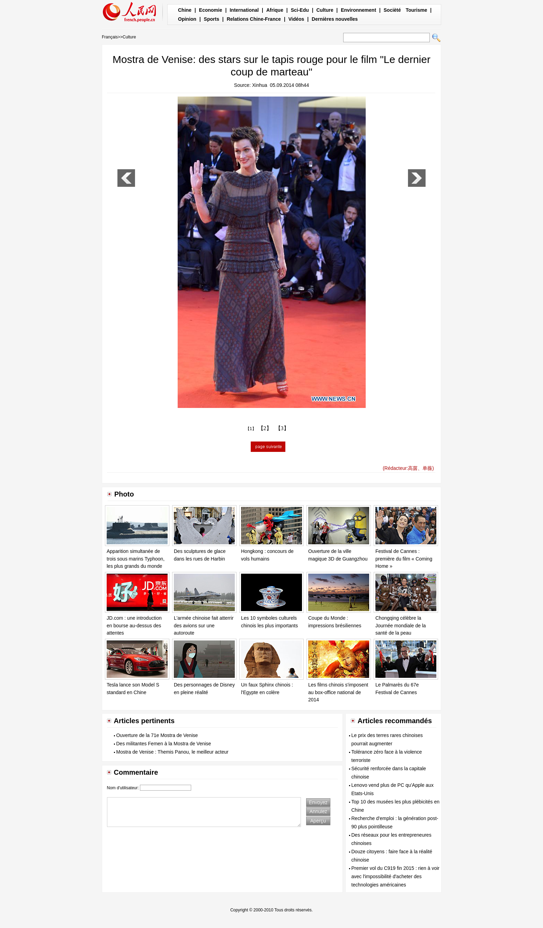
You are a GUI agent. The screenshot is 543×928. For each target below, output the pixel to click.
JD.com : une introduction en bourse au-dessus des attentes (134, 625)
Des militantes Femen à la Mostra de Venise (163, 743)
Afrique (274, 10)
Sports (211, 19)
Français (110, 37)
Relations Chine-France (254, 19)
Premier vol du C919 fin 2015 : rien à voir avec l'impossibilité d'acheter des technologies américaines (395, 876)
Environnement (358, 10)
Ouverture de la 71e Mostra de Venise (157, 735)
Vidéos (296, 19)
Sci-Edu (300, 10)
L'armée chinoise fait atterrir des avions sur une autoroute (203, 625)
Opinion (187, 19)
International (244, 10)
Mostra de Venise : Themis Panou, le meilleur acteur (172, 752)
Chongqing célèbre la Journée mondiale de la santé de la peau (400, 625)
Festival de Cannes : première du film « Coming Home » (403, 558)
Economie (210, 10)
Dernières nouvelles (335, 19)
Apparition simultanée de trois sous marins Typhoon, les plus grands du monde (135, 558)
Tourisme (416, 10)
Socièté (392, 10)
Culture (324, 10)
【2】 (265, 428)
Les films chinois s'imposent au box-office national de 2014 (338, 692)
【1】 (251, 428)
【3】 (282, 428)
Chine (185, 10)
